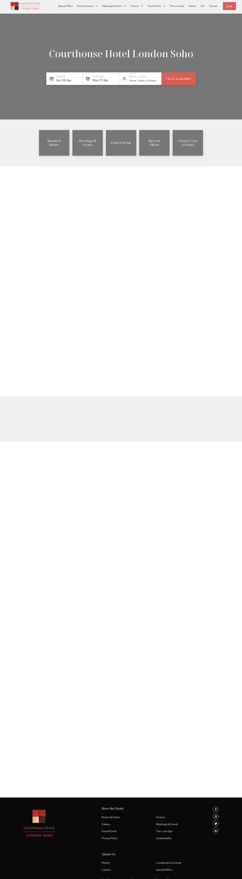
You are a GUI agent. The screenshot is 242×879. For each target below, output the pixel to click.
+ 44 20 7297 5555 (151, 851)
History (148, 820)
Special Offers (61, 6)
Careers (148, 827)
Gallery (188, 6)
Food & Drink (150, 6)
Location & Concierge (191, 820)
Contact (209, 6)
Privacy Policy (80, 841)
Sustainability (112, 841)
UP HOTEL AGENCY (200, 872)
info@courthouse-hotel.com (91, 855)
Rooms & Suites (81, 6)
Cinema (130, 6)
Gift (198, 6)
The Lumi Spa (173, 6)
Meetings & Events (107, 6)
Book (227, 7)
